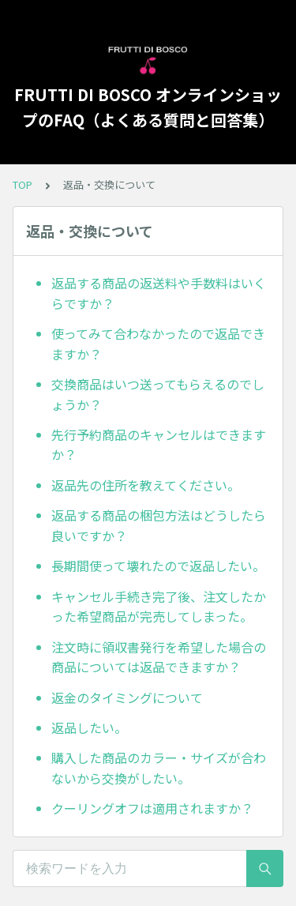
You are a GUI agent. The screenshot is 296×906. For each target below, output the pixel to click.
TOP (22, 184)
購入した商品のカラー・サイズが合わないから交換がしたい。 (158, 768)
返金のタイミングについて (127, 697)
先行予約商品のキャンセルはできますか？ (158, 444)
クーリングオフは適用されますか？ (152, 808)
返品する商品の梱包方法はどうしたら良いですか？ (158, 525)
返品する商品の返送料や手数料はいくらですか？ (158, 293)
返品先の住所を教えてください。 (145, 485)
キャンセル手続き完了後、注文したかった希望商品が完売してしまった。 (158, 606)
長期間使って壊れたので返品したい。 (158, 565)
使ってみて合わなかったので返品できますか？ (158, 343)
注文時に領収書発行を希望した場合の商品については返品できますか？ (158, 657)
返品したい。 (89, 727)
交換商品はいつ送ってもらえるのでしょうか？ (157, 394)
